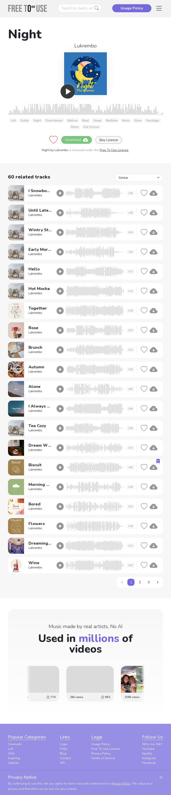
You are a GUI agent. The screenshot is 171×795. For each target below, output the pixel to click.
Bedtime (112, 120)
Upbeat (13, 763)
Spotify (147, 753)
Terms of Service (103, 758)
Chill (11, 753)
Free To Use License (114, 150)
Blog (63, 753)
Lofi (13, 120)
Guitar (24, 120)
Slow (138, 120)
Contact (65, 758)
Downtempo (54, 120)
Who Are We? (152, 744)
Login (63, 744)
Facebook (149, 763)
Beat (85, 120)
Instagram (149, 758)
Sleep (97, 120)
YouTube (148, 749)
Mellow (72, 120)
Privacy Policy (100, 753)
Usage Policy (100, 744)
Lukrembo (85, 45)
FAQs (63, 749)
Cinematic (15, 744)
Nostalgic (152, 120)
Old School (91, 127)
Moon (126, 120)
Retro (75, 127)
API (62, 763)
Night (37, 120)
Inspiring (14, 758)
